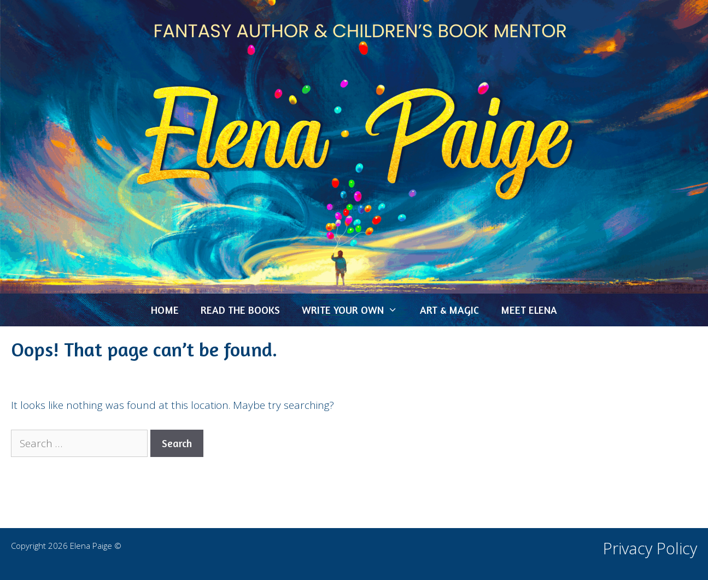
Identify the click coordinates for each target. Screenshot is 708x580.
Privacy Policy (650, 548)
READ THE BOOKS (240, 309)
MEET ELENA (529, 309)
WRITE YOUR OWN (355, 310)
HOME (165, 309)
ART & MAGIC (449, 309)
